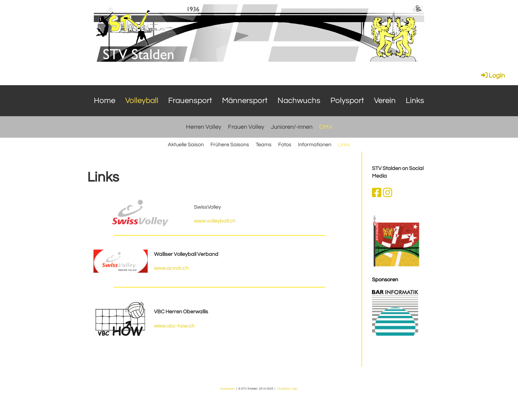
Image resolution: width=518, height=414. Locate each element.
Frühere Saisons (229, 144)
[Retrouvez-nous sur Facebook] (376, 193)
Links (415, 100)
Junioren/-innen (292, 127)
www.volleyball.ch (215, 221)
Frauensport (190, 100)
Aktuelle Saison (186, 144)
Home (104, 100)
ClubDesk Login (287, 388)
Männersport (245, 100)
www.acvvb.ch (171, 268)
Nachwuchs (299, 100)
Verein (385, 100)
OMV (325, 127)
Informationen (314, 144)
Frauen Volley (246, 127)
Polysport (347, 100)
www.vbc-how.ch (174, 325)
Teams (264, 144)
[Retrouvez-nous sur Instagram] (387, 193)
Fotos (284, 144)
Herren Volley (203, 127)
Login (492, 75)
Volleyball (141, 100)
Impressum (227, 388)
